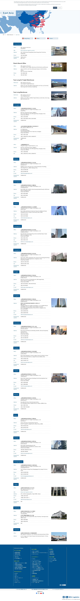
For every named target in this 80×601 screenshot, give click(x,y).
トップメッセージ (36, 578)
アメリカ (16, 579)
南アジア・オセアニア (19, 577)
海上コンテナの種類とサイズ (38, 567)
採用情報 (51, 551)
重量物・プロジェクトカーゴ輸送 (21, 563)
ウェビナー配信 (53, 558)
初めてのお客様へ (36, 551)
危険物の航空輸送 (18, 564)
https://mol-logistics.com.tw (27, 492)
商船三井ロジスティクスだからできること (40, 552)
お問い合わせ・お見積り (37, 561)
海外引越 (16, 556)
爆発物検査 (35, 573)
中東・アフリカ (17, 582)
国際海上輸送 (17, 553)
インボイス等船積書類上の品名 (38, 569)
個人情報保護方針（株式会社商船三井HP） (40, 589)
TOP (3, 34)
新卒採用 (51, 552)
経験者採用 (52, 554)
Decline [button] (60, 7)
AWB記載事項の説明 (36, 570)
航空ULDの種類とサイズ (37, 566)
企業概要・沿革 (35, 579)
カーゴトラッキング (36, 560)
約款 (33, 571)
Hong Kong (27, 38)
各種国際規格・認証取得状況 (38, 580)
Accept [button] (55, 7)
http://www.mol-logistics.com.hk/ (28, 50)
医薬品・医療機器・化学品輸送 (20, 567)
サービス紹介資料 (53, 560)
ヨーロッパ (17, 580)
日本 (16, 574)
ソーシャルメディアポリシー (58, 589)
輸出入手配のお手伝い (37, 563)
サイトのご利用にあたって (22, 589)
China (38, 38)
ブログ (51, 561)
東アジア (16, 576)
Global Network (10, 34)
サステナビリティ (36, 554)
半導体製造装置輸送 (19, 565)
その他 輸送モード (18, 558)
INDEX (16, 573)
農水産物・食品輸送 (18, 568)
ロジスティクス (17, 555)
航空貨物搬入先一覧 (36, 564)
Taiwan (51, 38)
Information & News (18, 548)
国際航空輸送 (17, 552)
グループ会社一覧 (36, 582)
